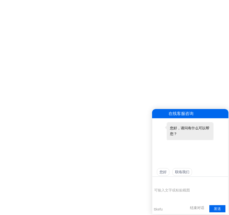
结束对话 (197, 208)
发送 (217, 209)
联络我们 (182, 172)
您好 (163, 172)
